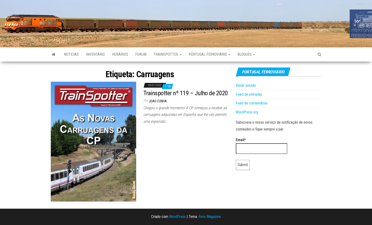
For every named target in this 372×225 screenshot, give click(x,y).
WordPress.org (247, 112)
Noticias (71, 54)
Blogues (246, 54)
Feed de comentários (252, 103)
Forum (140, 54)
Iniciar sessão (246, 85)
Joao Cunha (158, 101)
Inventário (95, 54)
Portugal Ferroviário (209, 54)
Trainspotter (167, 54)
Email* (261, 146)
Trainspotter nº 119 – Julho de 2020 (185, 93)
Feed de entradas (249, 94)
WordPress (177, 216)
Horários (120, 54)
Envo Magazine (210, 216)
